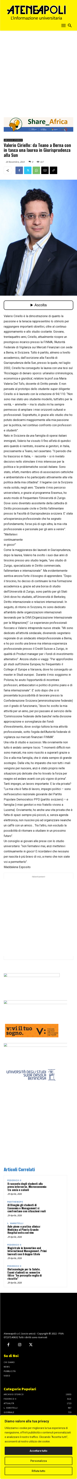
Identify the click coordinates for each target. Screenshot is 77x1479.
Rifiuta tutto (38, 1470)
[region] (38, 1447)
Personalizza (38, 1460)
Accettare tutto (38, 1450)
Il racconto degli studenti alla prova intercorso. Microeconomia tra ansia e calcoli (26, 1186)
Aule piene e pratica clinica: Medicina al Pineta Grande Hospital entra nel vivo (23, 1229)
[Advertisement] (38, 72)
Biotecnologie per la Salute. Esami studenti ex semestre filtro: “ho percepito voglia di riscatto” (24, 1273)
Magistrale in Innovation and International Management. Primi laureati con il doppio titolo (27, 1251)
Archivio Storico (13, 140)
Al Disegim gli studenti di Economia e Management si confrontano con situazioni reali (26, 1208)
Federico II (14, 1180)
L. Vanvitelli (15, 1223)
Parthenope (15, 1202)
